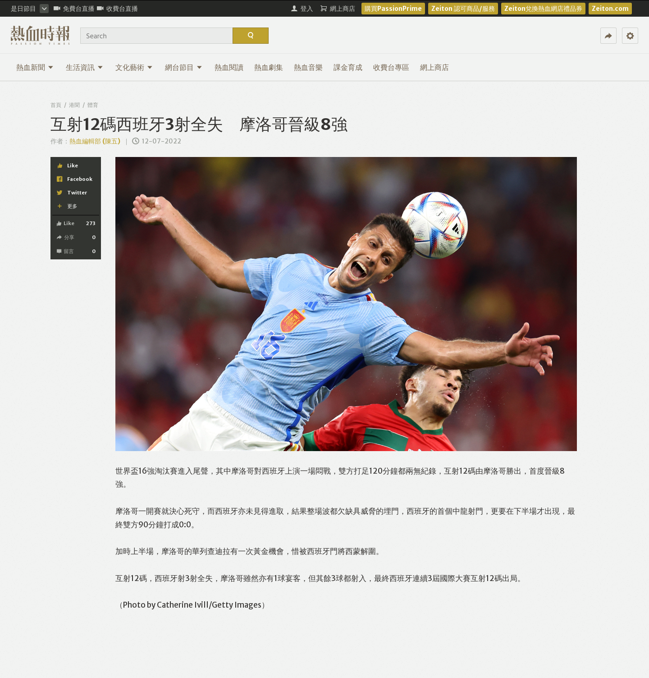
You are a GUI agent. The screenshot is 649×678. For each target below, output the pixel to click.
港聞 (74, 104)
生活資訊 (84, 67)
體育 (92, 104)
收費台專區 (391, 67)
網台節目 (183, 67)
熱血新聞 (35, 67)
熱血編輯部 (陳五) (94, 141)
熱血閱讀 (229, 67)
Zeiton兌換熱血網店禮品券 (543, 9)
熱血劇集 (268, 67)
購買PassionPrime (393, 9)
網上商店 (434, 67)
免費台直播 (74, 9)
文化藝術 (134, 67)
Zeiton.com (610, 9)
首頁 (55, 104)
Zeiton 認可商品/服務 (463, 9)
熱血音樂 (308, 67)
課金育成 (348, 67)
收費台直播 (117, 9)
